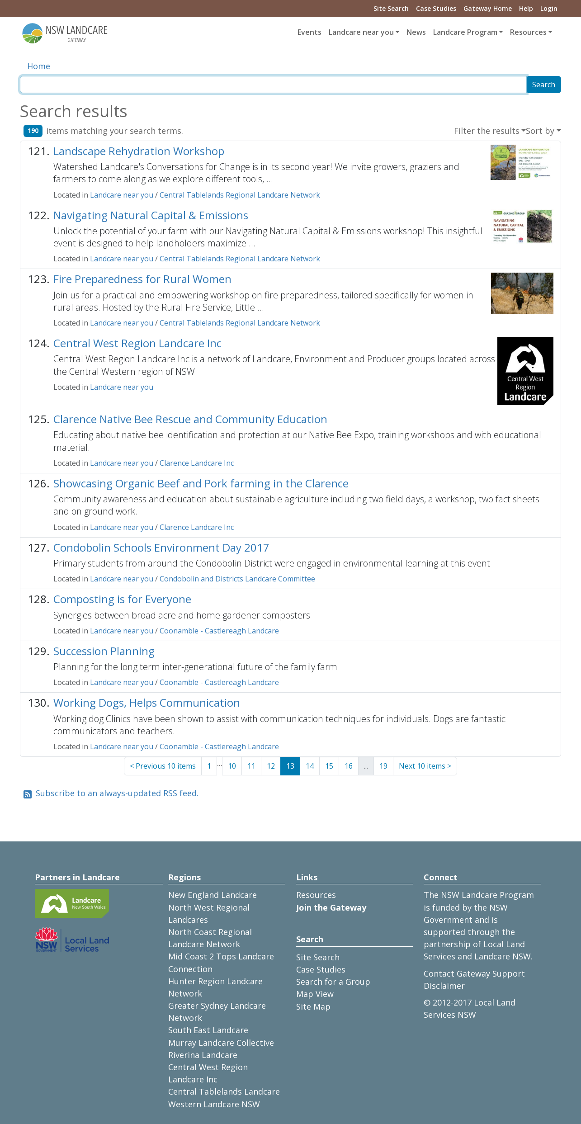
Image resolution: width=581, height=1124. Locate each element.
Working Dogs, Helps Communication (146, 702)
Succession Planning (104, 650)
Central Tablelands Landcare (224, 1091)
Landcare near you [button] (361, 32)
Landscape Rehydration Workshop (138, 150)
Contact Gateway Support (474, 973)
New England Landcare (212, 894)
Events (309, 32)
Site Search (391, 8)
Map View (315, 993)
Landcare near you (121, 195)
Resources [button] (528, 32)
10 (232, 766)
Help (526, 8)
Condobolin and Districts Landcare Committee (237, 579)
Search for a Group (333, 981)
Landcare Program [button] (465, 32)
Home (38, 66)
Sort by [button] (540, 130)
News (416, 32)
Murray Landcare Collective (221, 1042)
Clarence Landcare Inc (197, 463)
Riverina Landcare (202, 1054)
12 (271, 766)
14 (310, 766)
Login (548, 8)
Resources (316, 894)
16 (349, 766)
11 (251, 766)
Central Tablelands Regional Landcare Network (240, 195)
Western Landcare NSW (214, 1104)
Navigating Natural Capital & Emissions (150, 215)
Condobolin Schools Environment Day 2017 (161, 547)
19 (383, 766)
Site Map (313, 1006)
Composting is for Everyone (122, 598)
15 (329, 766)
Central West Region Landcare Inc (137, 342)
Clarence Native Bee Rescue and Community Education (190, 418)
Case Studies (436, 8)
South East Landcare (208, 1030)
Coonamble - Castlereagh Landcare (219, 631)
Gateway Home (487, 8)
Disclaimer (444, 985)
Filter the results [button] (487, 130)
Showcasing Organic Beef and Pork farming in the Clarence (201, 483)
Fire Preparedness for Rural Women (142, 278)
